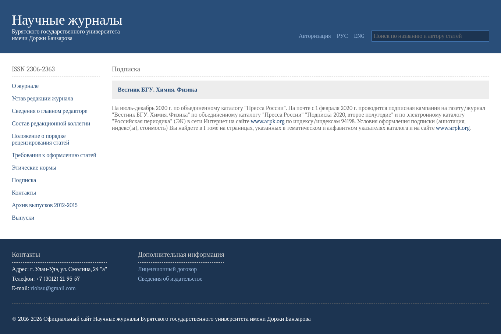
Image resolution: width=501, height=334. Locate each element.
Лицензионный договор (167, 269)
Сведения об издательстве (170, 279)
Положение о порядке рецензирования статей (40, 139)
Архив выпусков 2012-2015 (45, 205)
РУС (342, 36)
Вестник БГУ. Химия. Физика (157, 89)
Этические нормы (34, 167)
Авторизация (315, 36)
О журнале (25, 86)
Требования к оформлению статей (54, 155)
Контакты (24, 192)
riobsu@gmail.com (53, 288)
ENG (359, 36)
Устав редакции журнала (42, 98)
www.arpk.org (268, 121)
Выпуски (23, 217)
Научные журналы (67, 20)
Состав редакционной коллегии (51, 123)
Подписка (24, 180)
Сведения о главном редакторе (50, 111)
